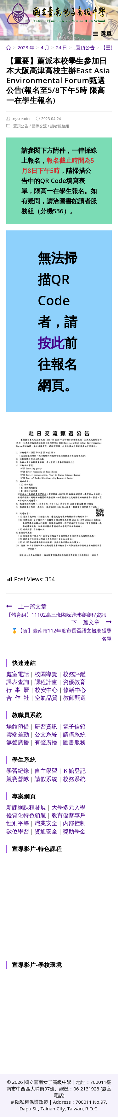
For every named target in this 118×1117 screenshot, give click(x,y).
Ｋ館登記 (74, 770)
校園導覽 (46, 674)
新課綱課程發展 (26, 807)
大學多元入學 (69, 807)
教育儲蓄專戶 (69, 815)
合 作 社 (17, 697)
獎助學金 (74, 831)
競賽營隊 (17, 779)
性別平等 (17, 823)
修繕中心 (74, 689)
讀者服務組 (59, 126)
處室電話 (17, 674)
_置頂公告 (20, 126)
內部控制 (74, 823)
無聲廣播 (17, 742)
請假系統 (46, 779)
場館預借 (17, 726)
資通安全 (46, 831)
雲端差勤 (17, 734)
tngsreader (21, 118)
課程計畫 (46, 682)
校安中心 (46, 689)
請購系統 (74, 734)
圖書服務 (74, 742)
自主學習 (46, 770)
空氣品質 (46, 697)
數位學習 (17, 831)
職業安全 (46, 823)
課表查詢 (17, 682)
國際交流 (39, 126)
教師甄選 (74, 697)
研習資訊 (46, 726)
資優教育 (74, 682)
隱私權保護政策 (31, 1102)
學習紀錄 (17, 770)
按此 (51, 342)
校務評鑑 (74, 674)
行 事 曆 (17, 689)
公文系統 (46, 734)
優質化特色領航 (26, 815)
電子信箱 (74, 726)
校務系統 (74, 779)
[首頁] (8, 47)
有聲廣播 (46, 742)
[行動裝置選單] (102, 34)
